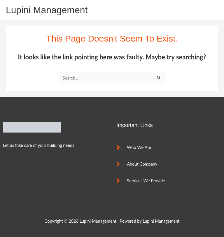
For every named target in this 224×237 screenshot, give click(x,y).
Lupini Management (47, 10)
